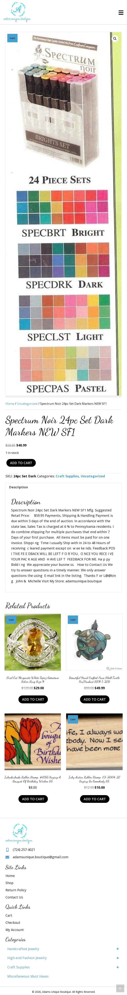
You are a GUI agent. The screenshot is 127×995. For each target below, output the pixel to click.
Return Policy (15, 890)
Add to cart (21, 463)
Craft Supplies (67, 476)
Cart (8, 915)
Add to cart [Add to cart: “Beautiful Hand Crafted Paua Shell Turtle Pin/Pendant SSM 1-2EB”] (95, 699)
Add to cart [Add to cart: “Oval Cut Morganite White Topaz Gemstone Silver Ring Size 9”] (33, 699)
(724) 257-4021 (24, 849)
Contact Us (14, 897)
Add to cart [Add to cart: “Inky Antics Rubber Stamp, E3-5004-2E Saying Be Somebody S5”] (95, 799)
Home (9, 403)
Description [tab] (18, 487)
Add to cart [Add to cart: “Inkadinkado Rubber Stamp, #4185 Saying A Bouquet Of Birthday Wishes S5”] (33, 799)
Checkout (12, 922)
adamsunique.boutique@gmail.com (40, 857)
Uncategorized (27, 403)
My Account (14, 930)
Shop (9, 883)
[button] (115, 38)
